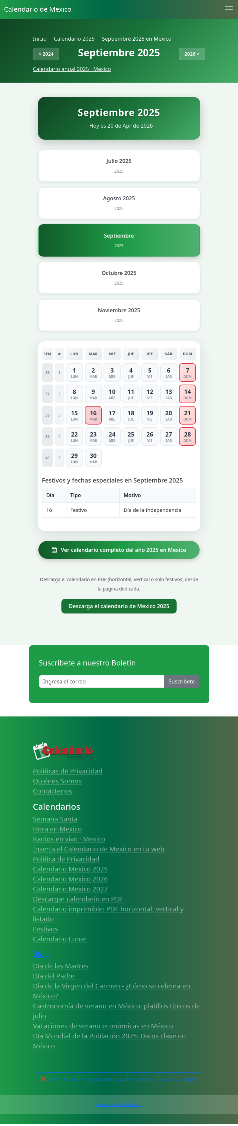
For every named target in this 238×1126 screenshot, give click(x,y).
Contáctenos (52, 790)
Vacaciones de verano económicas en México (103, 1025)
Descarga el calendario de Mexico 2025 (119, 606)
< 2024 (46, 54)
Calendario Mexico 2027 (70, 888)
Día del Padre (54, 975)
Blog (41, 954)
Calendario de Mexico (37, 9)
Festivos (45, 928)
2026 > (192, 54)
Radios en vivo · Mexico (69, 838)
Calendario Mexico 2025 (70, 868)
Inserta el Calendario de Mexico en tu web (99, 848)
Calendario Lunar (60, 938)
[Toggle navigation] (229, 9)
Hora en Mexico (57, 828)
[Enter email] (102, 681)
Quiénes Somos (57, 780)
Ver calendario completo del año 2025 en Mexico (119, 550)
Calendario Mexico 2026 (70, 878)
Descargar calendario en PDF (78, 898)
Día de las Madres (61, 965)
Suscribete (182, 681)
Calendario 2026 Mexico (119, 1104)
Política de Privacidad (66, 858)
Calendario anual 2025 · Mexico (72, 69)
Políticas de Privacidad (68, 770)
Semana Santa (55, 818)
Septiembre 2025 (119, 52)
